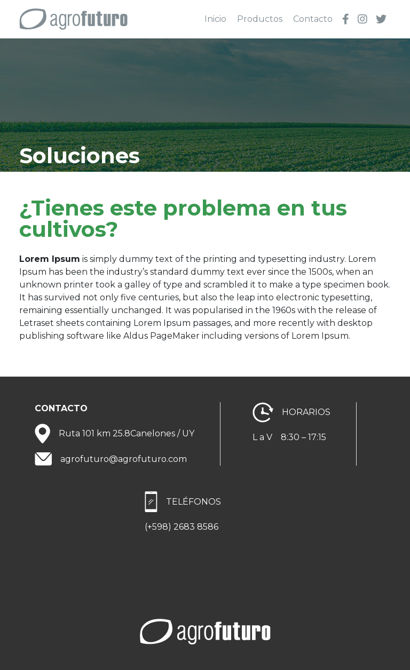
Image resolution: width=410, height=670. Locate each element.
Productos (259, 19)
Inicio (215, 19)
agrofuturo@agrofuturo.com (123, 459)
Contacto (313, 19)
